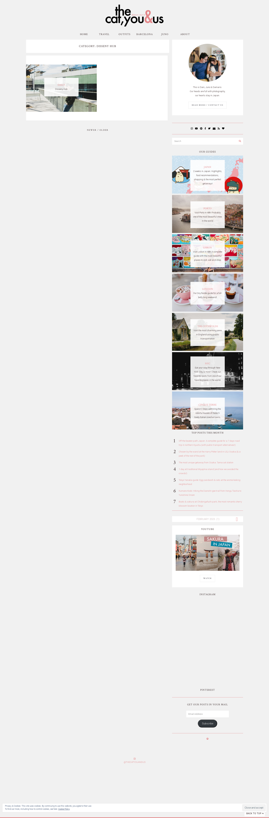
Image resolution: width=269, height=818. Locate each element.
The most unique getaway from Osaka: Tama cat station (206, 462)
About (185, 34)
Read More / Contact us (207, 105)
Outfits (124, 34)
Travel (104, 34)
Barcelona (144, 34)
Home (84, 34)
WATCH (207, 578)
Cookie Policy (64, 809)
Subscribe (207, 682)
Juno (164, 34)
